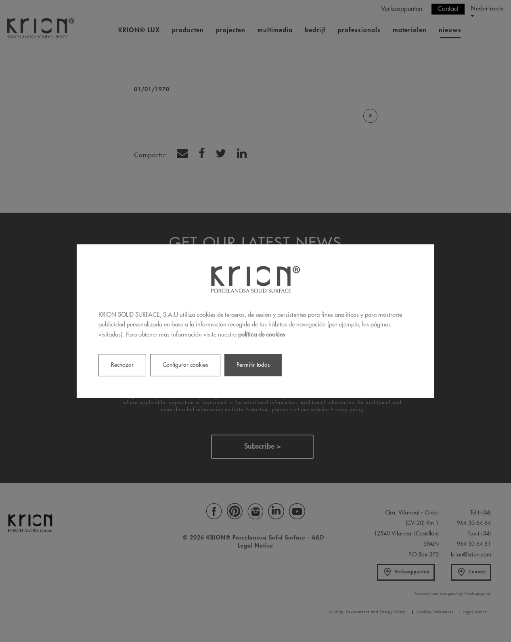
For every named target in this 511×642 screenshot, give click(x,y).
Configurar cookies (185, 365)
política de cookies (261, 335)
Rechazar (122, 365)
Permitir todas (253, 365)
